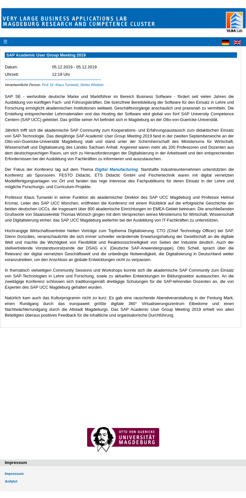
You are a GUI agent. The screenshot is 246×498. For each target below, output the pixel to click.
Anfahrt (11, 481)
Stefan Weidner (91, 85)
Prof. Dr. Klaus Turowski (60, 85)
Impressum (14, 474)
